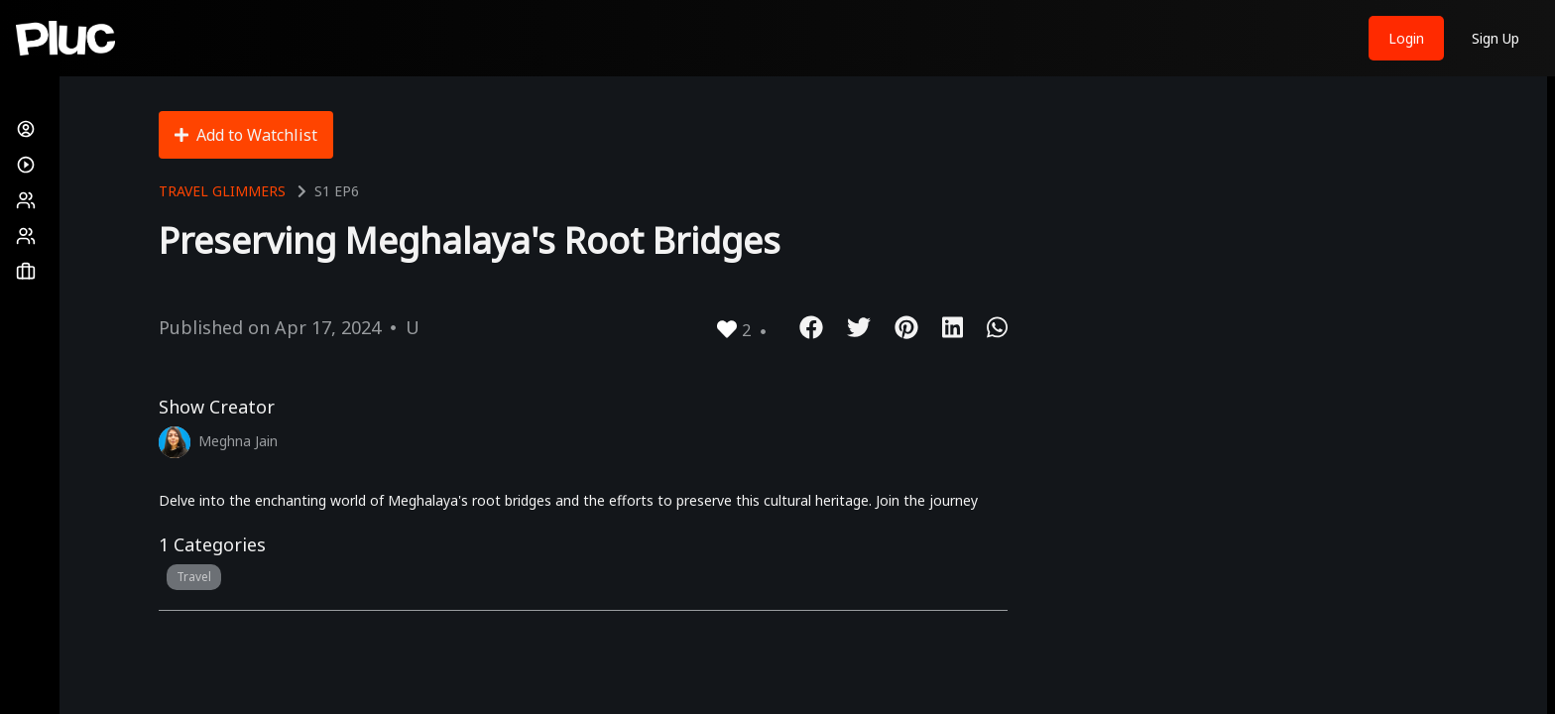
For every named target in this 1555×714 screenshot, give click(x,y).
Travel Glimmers (222, 190)
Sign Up (1495, 38)
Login (1406, 38)
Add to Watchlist (246, 135)
